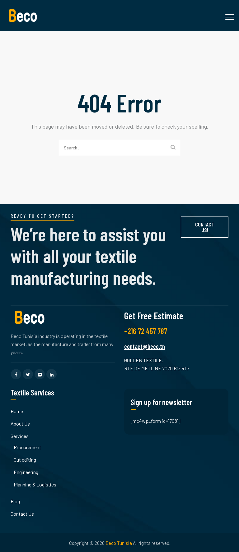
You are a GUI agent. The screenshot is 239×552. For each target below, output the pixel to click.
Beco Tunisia (118, 543)
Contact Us (22, 514)
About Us (20, 424)
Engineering (26, 472)
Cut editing (25, 460)
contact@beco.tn (144, 346)
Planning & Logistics (35, 484)
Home (17, 411)
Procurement (27, 447)
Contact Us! (204, 227)
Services (20, 436)
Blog (15, 501)
